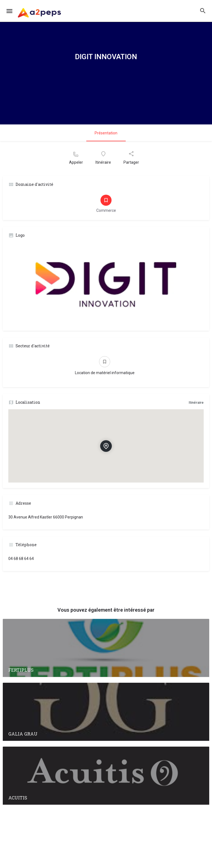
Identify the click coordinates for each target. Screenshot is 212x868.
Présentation (106, 133)
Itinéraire (196, 402)
